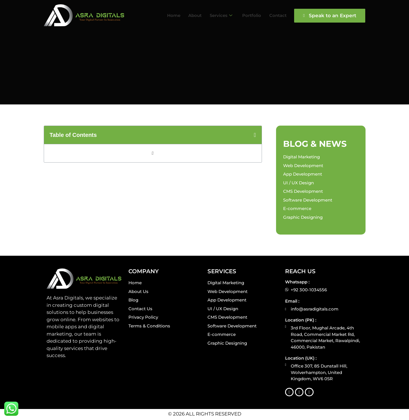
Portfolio (247, 15)
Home (164, 15)
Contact (274, 15)
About (187, 15)
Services (215, 15)
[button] (255, 135)
